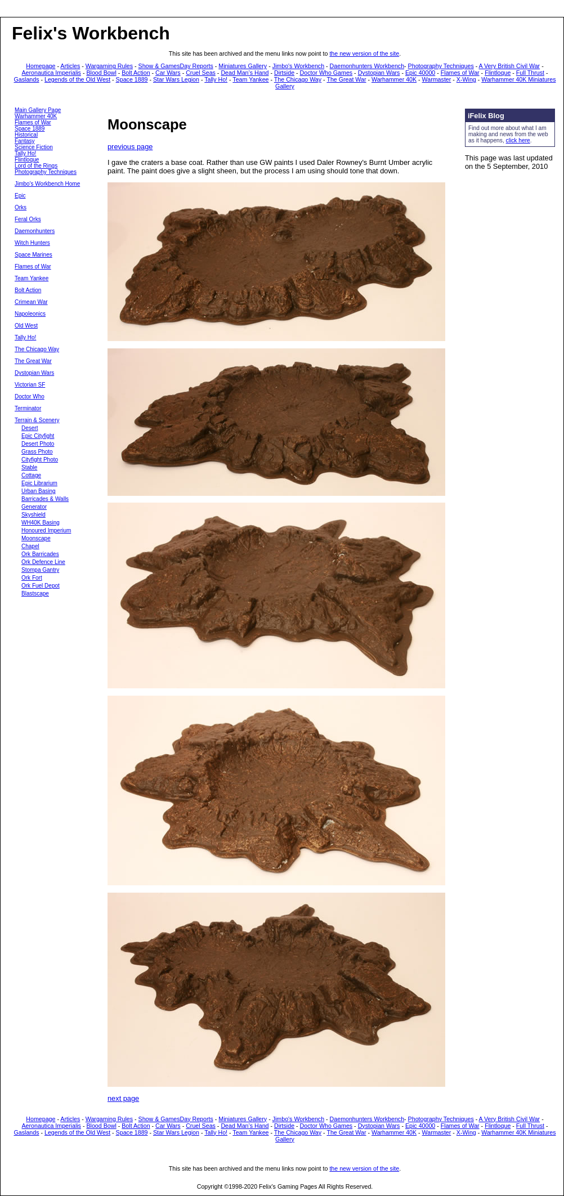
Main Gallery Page (38, 110)
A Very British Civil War (509, 65)
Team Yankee (250, 79)
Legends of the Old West (77, 79)
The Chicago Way (297, 79)
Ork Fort (31, 578)
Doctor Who (29, 396)
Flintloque (498, 72)
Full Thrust (530, 72)
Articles (70, 65)
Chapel (30, 546)
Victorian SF (30, 385)
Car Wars (168, 72)
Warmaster (436, 79)
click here (518, 140)
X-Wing (466, 79)
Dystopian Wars (379, 72)
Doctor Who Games (326, 72)
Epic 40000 (420, 72)
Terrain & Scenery (37, 420)
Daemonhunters (35, 231)
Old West (26, 325)
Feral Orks (28, 219)
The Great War (346, 79)
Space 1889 (132, 79)
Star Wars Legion (176, 79)
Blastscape (35, 593)
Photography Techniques (441, 65)
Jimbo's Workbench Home (47, 184)
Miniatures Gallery (242, 65)
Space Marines (33, 255)
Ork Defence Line (43, 562)
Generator (34, 507)
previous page (130, 146)
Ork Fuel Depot (40, 586)
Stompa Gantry (40, 570)
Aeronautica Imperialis (51, 72)
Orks (20, 207)
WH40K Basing (40, 522)
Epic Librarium (39, 483)
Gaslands (26, 79)
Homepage (40, 65)
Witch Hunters (32, 243)
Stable (29, 467)
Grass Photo (37, 452)
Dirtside (284, 72)
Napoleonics (30, 314)
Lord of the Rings (36, 166)
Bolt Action (136, 72)
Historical (26, 135)
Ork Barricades (40, 554)
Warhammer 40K (394, 79)
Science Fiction (34, 147)
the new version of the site (364, 53)
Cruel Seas (201, 72)
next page (123, 1098)
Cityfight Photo (39, 459)
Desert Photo (37, 444)
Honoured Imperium (46, 530)
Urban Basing (38, 491)
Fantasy (25, 141)
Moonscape (36, 538)
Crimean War (31, 302)
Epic (20, 195)
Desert (29, 428)
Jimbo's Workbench (298, 65)
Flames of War (460, 72)
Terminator (28, 408)
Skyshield (33, 515)
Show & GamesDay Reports (175, 65)
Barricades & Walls (45, 499)
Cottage (31, 475)
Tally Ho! (215, 79)
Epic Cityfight (37, 436)
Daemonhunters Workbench (367, 65)
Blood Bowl (101, 72)
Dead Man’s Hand (244, 72)
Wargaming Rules (109, 65)
